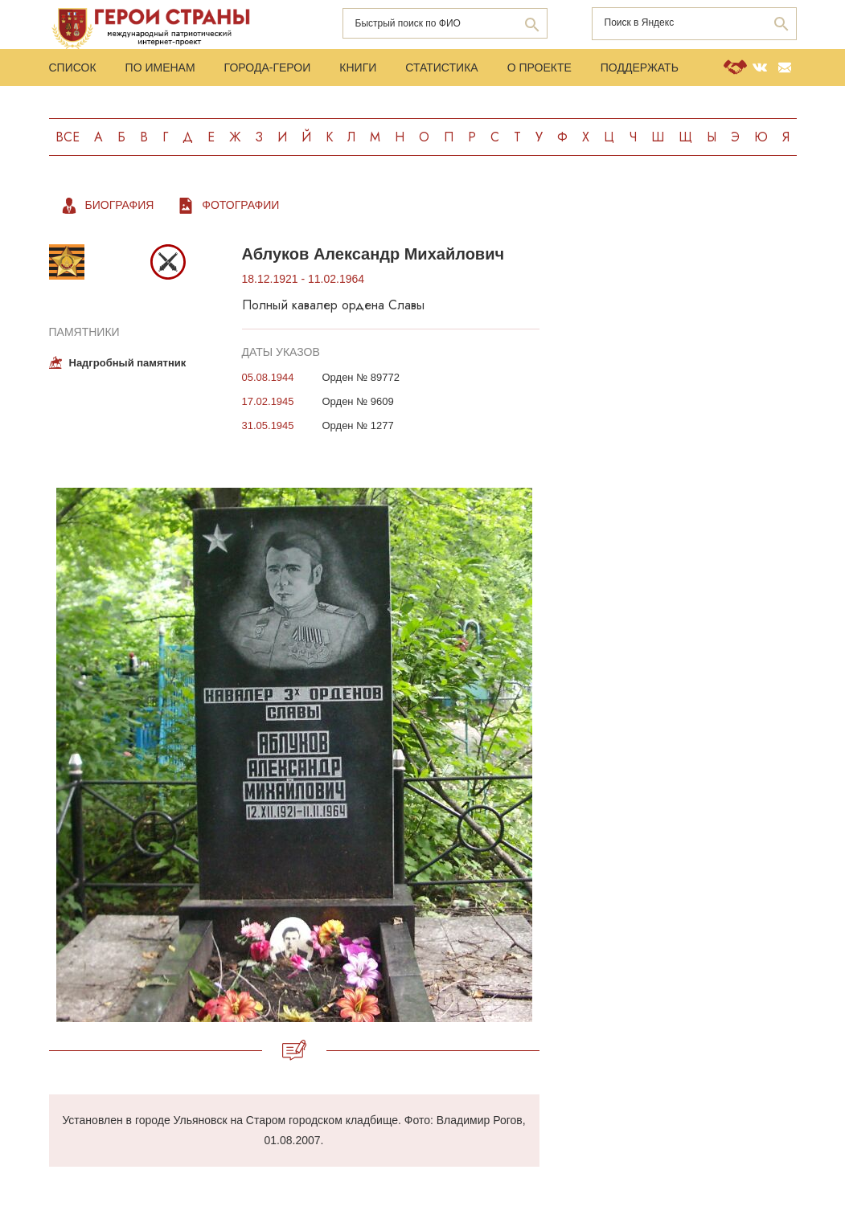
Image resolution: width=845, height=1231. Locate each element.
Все (67, 137)
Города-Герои (267, 67)
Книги (357, 67)
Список (72, 67)
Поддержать (640, 67)
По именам (160, 67)
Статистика (441, 67)
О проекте (539, 67)
